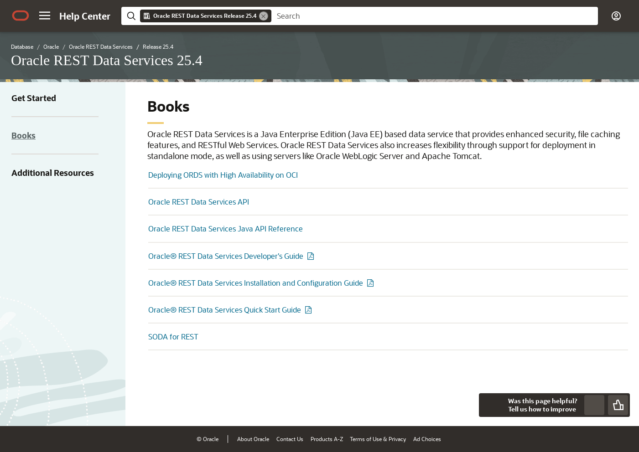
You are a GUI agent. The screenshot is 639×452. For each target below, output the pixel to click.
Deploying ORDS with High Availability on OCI (223, 175)
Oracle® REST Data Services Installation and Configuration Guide (255, 283)
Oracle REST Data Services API (198, 201)
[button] (44, 15)
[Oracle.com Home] (20, 15)
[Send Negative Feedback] (594, 405)
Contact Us (289, 438)
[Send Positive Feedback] (618, 405)
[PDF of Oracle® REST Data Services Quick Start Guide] (309, 309)
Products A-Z (327, 438)
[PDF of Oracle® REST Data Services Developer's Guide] (312, 256)
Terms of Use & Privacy (378, 438)
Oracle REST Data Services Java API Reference (225, 228)
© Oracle (207, 438)
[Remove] (264, 16)
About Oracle (253, 438)
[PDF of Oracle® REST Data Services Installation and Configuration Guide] (371, 283)
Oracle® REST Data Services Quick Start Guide (224, 309)
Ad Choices (427, 438)
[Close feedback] (491, 405)
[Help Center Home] (84, 16)
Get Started (33, 97)
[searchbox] (434, 16)
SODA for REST (173, 336)
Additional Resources (52, 172)
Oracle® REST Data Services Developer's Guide (225, 256)
